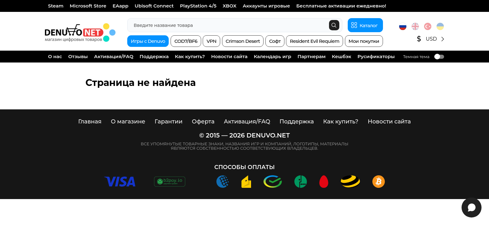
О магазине (128, 121)
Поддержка (154, 56)
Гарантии (169, 121)
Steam (56, 6)
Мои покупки (364, 41)
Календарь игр (272, 56)
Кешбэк (341, 56)
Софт (275, 41)
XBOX (229, 6)
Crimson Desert (243, 41)
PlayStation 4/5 (198, 6)
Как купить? (190, 56)
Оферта (203, 121)
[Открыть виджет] (472, 208)
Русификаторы (376, 56)
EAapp (120, 6)
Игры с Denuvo (148, 41)
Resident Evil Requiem (314, 41)
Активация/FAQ (113, 56)
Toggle (439, 57)
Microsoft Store (88, 6)
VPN (211, 41)
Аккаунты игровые (266, 6)
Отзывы (78, 56)
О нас (55, 56)
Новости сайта (229, 56)
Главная (90, 121)
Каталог (368, 25)
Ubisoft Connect (154, 6)
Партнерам (312, 56)
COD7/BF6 (185, 41)
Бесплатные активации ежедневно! (341, 6)
